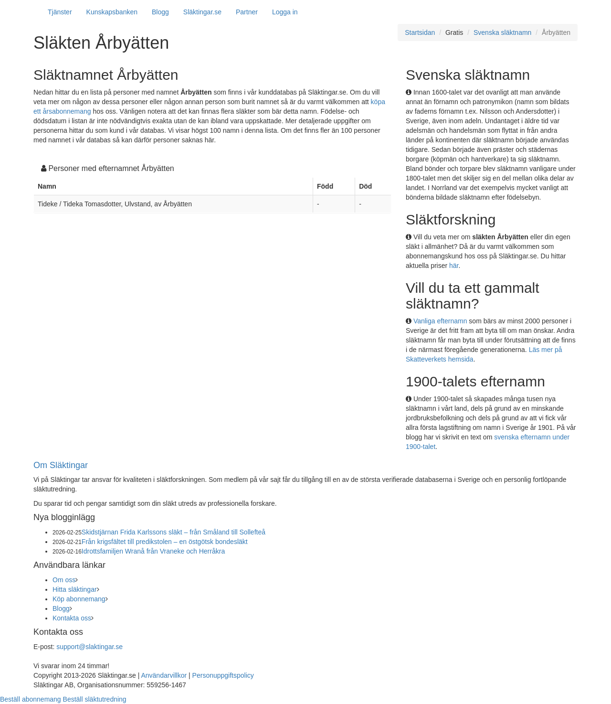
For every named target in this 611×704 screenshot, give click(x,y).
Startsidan (420, 32)
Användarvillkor (164, 675)
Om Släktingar (60, 465)
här (453, 265)
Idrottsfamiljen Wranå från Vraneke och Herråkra (153, 551)
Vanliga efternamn (440, 321)
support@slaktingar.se (89, 647)
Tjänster (60, 12)
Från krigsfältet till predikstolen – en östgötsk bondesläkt (165, 541)
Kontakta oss (72, 618)
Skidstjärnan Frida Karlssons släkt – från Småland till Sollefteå (173, 532)
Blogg (160, 12)
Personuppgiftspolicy (223, 675)
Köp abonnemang (79, 599)
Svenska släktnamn (502, 32)
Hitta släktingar (75, 589)
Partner (247, 12)
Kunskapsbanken (111, 12)
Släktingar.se (202, 12)
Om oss (64, 580)
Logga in (285, 12)
